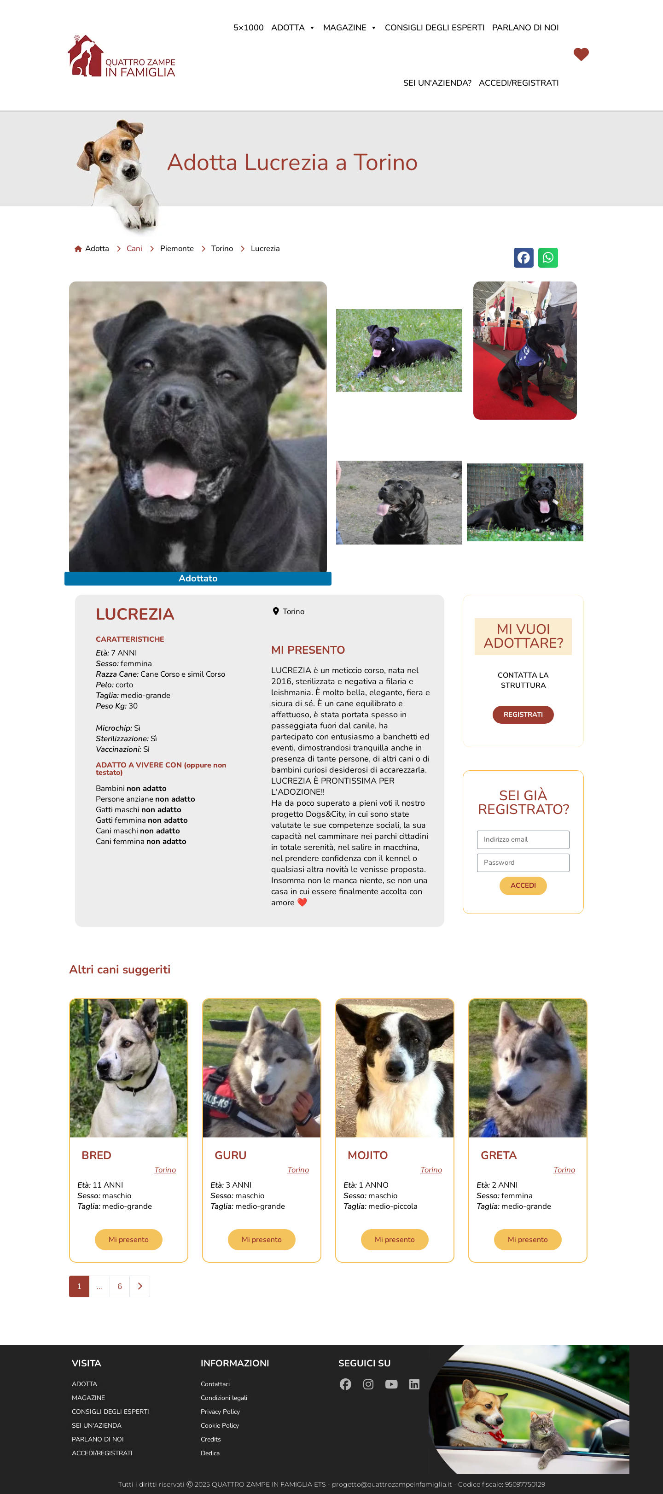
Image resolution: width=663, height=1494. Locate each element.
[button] (524, 258)
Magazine (350, 27)
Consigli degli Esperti (435, 27)
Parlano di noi (525, 27)
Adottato (198, 578)
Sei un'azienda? (437, 82)
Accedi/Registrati (519, 82)
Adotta (293, 27)
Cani (134, 248)
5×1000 (248, 27)
